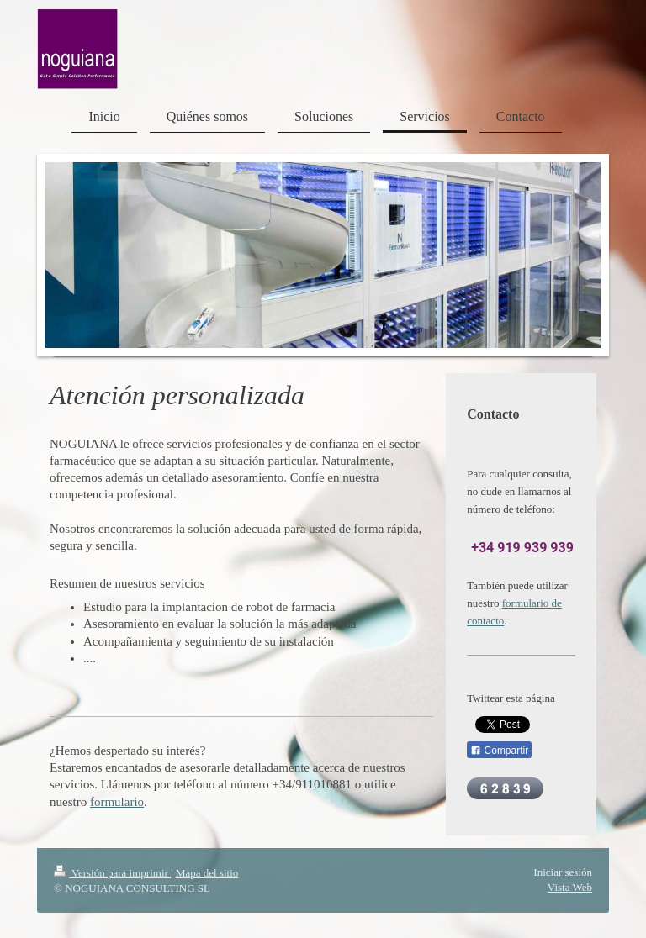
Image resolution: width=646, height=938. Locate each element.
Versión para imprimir (112, 873)
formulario (117, 802)
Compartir (499, 750)
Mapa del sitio (207, 873)
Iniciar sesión (562, 872)
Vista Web (570, 887)
